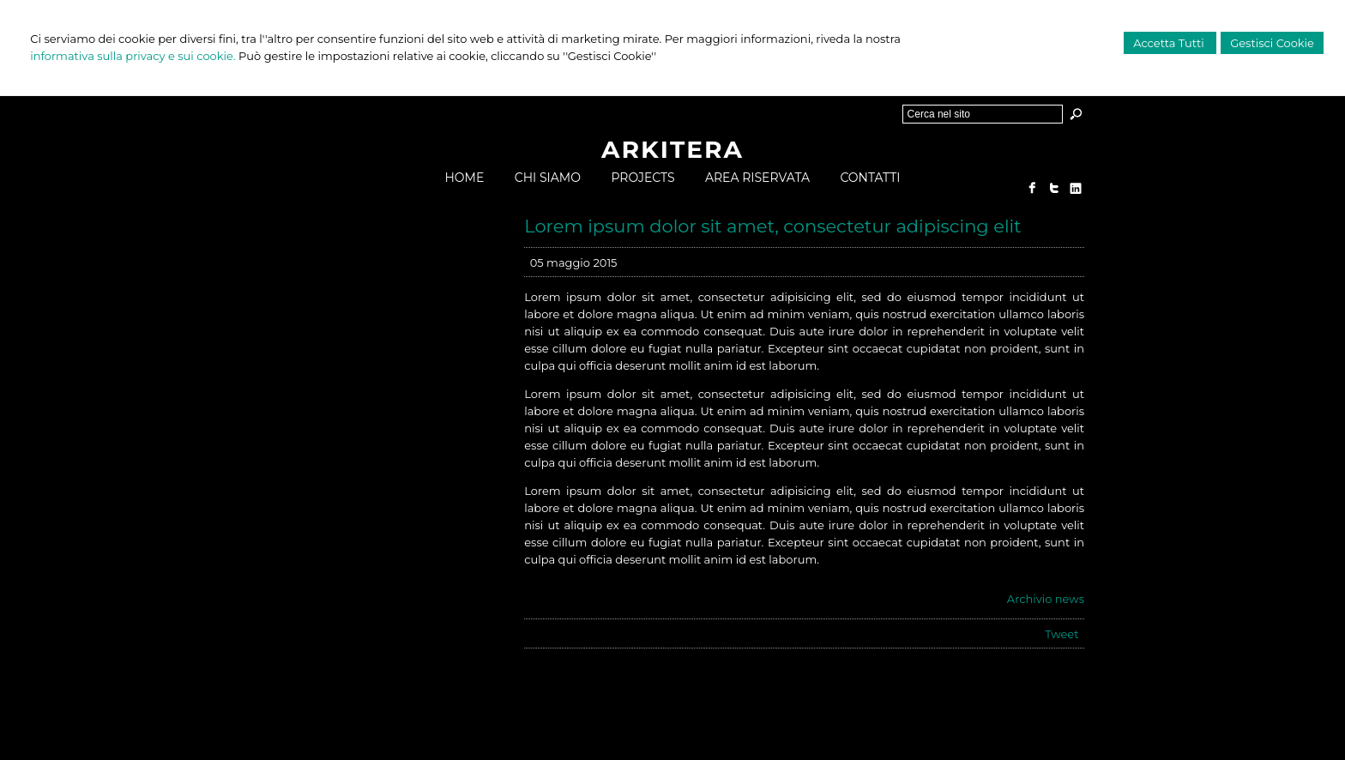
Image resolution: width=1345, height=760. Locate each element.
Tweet (1061, 634)
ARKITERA (672, 149)
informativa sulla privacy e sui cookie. (132, 56)
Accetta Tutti (1170, 43)
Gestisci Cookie (1272, 43)
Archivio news (1045, 599)
